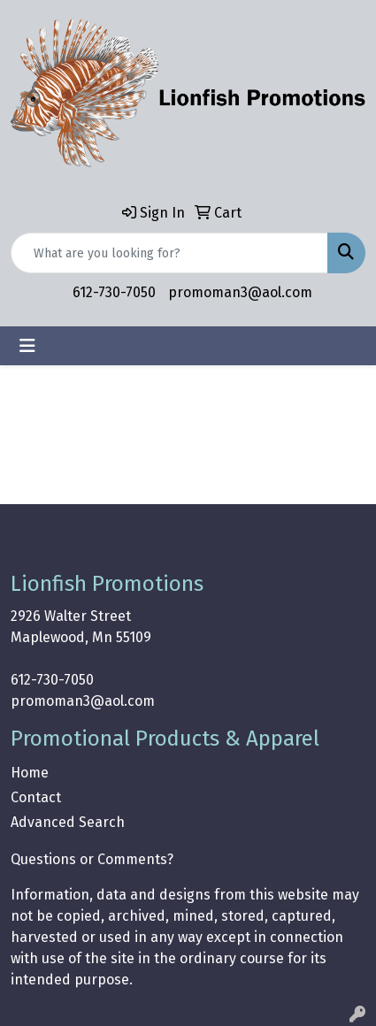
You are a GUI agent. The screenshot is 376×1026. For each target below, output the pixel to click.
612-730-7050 (114, 292)
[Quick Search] (169, 253)
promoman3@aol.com (240, 292)
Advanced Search (68, 822)
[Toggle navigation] (27, 345)
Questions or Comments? (92, 859)
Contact (36, 797)
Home (30, 772)
